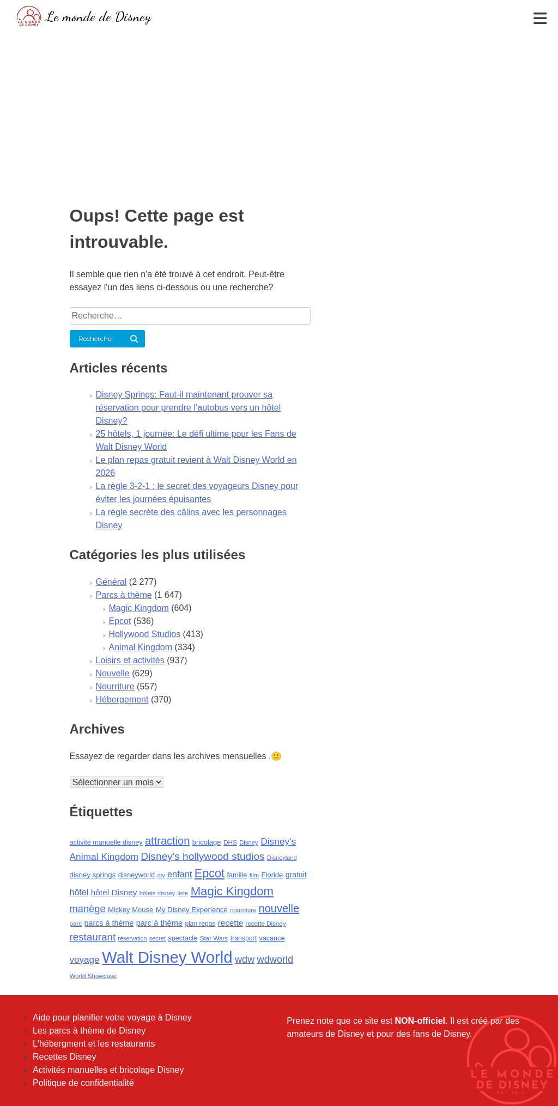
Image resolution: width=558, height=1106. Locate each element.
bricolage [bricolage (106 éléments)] (206, 842)
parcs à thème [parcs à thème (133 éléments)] (109, 923)
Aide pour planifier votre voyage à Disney (112, 1017)
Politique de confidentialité (83, 1082)
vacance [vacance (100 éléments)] (271, 938)
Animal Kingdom (141, 647)
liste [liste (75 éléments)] (183, 893)
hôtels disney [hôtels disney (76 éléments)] (157, 893)
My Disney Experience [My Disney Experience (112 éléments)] (192, 910)
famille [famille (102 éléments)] (237, 875)
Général (111, 581)
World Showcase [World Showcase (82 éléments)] (93, 976)
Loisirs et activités (130, 660)
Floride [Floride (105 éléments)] (272, 875)
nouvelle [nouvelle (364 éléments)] (279, 908)
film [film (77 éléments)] (254, 875)
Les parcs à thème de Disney (89, 1030)
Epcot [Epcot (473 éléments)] (210, 873)
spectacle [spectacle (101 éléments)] (182, 938)
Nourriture (115, 686)
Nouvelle (113, 673)
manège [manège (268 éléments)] (88, 908)
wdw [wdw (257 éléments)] (244, 959)
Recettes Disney (64, 1056)
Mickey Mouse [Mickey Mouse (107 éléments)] (130, 910)
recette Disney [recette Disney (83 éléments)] (266, 923)
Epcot (120, 621)
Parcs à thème (124, 595)
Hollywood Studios (145, 634)
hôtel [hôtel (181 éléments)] (79, 892)
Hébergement (122, 699)
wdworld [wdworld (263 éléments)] (275, 959)
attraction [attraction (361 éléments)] (167, 841)
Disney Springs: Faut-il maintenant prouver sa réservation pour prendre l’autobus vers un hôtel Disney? (188, 407)
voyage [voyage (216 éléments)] (85, 960)
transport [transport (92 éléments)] (244, 938)
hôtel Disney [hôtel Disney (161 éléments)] (114, 892)
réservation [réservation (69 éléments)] (132, 938)
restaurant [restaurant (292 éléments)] (93, 937)
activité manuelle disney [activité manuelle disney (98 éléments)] (106, 842)
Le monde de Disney (98, 16)
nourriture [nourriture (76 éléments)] (243, 910)
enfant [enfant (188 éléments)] (179, 874)
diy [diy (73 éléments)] (161, 875)
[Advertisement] (279, 111)
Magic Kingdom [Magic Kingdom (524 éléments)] (232, 891)
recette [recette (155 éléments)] (230, 922)
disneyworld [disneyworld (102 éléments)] (136, 875)
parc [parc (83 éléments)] (76, 923)
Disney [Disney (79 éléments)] (248, 842)
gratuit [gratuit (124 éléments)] (296, 874)
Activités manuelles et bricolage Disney (108, 1069)
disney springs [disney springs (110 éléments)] (93, 875)
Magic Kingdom (139, 608)
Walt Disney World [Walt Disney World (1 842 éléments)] (167, 957)
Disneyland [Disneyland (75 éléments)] (282, 857)
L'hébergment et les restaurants (94, 1043)
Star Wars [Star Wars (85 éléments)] (214, 938)
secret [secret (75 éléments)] (157, 938)
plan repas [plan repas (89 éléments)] (200, 923)
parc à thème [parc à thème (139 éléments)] (159, 923)
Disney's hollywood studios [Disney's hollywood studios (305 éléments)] (202, 856)
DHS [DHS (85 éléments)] (230, 842)
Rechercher (96, 338)
